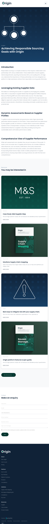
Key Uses (3, 497)
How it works (4, 472)
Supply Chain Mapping (6, 489)
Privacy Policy (9, 521)
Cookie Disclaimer (24, 521)
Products (3, 479)
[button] (46, 3)
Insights (3, 504)
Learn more (6, 219)
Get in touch (4, 462)
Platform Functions (5, 477)
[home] (6, 3)
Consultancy (4, 482)
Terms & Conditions (16, 521)
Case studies (4, 507)
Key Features (4, 474)
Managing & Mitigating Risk (7, 492)
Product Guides (5, 510)
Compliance (4, 495)
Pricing (2, 464)
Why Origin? (4, 459)
